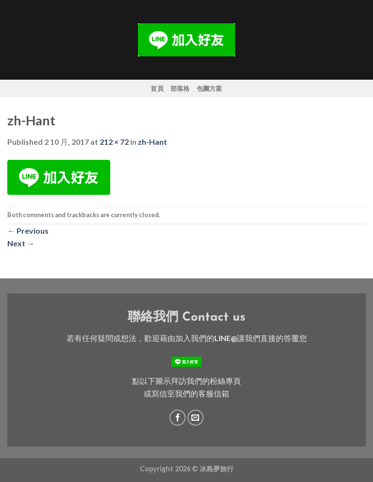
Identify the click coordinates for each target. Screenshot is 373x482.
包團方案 (209, 88)
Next (20, 243)
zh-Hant (152, 141)
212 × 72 (114, 141)
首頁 (157, 88)
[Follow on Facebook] (178, 418)
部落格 (180, 88)
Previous (28, 230)
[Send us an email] (195, 418)
